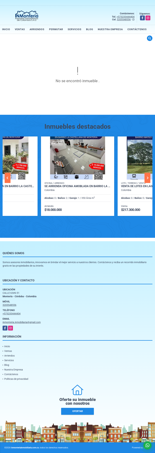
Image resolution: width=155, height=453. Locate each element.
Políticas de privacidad (16, 379)
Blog (89, 29)
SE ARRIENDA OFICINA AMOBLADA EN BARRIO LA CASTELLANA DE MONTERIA (77, 186)
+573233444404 (126, 16)
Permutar (56, 29)
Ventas (20, 29)
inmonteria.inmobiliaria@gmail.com (22, 322)
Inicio (6, 29)
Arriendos (37, 29)
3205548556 (124, 19)
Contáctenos (137, 29)
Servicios (74, 29)
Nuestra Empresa (110, 29)
